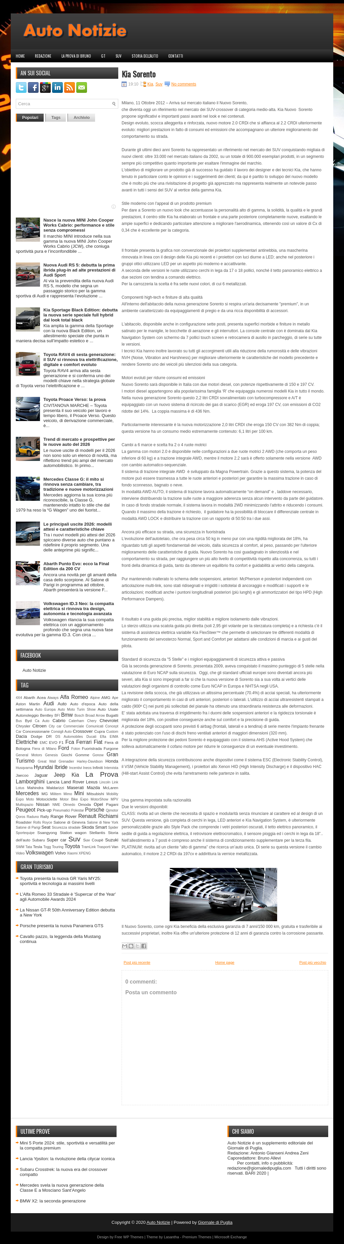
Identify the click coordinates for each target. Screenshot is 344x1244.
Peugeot (25, 810)
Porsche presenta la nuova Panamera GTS (61, 925)
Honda (111, 761)
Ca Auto (42, 721)
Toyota (72, 846)
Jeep (59, 775)
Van (115, 846)
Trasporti (104, 847)
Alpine (95, 698)
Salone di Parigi (28, 827)
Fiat (98, 742)
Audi (48, 703)
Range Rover (63, 816)
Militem (55, 794)
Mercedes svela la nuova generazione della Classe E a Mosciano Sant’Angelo (62, 1188)
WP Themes (133, 1237)
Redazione (43, 56)
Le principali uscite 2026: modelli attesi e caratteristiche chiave (77, 527)
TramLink (88, 847)
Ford (63, 748)
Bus (19, 721)
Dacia (21, 736)
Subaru (38, 840)
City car (55, 726)
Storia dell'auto (145, 56)
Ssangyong (47, 832)
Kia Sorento (139, 74)
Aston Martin (28, 704)
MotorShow (100, 799)
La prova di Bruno (76, 56)
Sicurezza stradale (66, 827)
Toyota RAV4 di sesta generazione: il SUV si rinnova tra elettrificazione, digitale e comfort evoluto (80, 359)
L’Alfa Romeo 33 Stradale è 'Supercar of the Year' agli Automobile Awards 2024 (68, 897)
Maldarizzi (55, 787)
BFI (57, 715)
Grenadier (66, 761)
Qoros (20, 817)
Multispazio (24, 805)
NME (56, 805)
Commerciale (73, 726)
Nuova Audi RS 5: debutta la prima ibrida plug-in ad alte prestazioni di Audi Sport (79, 270)
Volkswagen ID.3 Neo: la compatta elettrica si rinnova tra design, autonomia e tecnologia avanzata (78, 608)
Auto (62, 703)
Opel (98, 804)
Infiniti (98, 767)
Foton (75, 749)
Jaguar (41, 775)
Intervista (111, 768)
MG (45, 793)
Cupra (99, 731)
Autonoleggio (27, 715)
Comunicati (94, 726)
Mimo (67, 794)
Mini (79, 793)
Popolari (30, 117)
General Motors (29, 755)
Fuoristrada (92, 748)
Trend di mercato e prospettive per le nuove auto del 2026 (79, 442)
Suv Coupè (93, 840)
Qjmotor (112, 810)
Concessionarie (36, 731)
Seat (45, 827)
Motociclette (46, 799)
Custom (112, 731)
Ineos (87, 768)
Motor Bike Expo (74, 799)
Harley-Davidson (90, 761)
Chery (91, 721)
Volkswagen (39, 852)
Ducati (91, 736)
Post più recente (137, 962)
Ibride (61, 767)
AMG (106, 697)
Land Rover (72, 781)
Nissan (42, 804)
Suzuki (111, 839)
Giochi (66, 755)
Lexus (92, 781)
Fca (70, 742)
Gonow (97, 755)
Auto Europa (45, 709)
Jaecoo (22, 775)
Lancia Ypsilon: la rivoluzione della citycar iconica (67, 1158)
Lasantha (171, 1237)
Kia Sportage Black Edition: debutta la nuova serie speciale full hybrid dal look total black (80, 314)
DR (49, 736)
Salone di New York (102, 822)
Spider (113, 827)
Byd (28, 720)
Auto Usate (108, 709)
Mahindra (35, 787)
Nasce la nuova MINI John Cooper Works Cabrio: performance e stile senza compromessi (78, 225)
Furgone (110, 748)
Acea (41, 697)
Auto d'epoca (82, 704)
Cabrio (58, 720)
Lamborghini (30, 781)
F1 (61, 742)
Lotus (20, 788)
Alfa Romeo (74, 697)
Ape (115, 698)
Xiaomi (72, 853)
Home (20, 56)
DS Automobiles (69, 736)
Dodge (36, 736)
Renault (87, 816)
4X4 (19, 698)
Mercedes (27, 793)
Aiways (52, 698)
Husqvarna (24, 768)
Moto (30, 799)
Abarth (29, 697)
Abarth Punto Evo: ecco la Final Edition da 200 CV (76, 566)
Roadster (24, 822)
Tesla (37, 846)
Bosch (79, 715)
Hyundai (43, 767)
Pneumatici (61, 810)
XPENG (85, 853)
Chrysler (23, 726)
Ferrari (84, 742)
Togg (47, 847)
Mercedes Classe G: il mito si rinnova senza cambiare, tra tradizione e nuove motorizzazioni (78, 484)
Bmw (67, 715)
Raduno (33, 817)
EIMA (114, 736)
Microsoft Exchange (230, 1237)
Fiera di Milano (44, 749)
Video (20, 853)
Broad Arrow (95, 715)
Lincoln (105, 782)
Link (115, 782)
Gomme (82, 755)
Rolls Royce (42, 822)
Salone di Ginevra (69, 822)
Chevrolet (108, 720)
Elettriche (27, 742)
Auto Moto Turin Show (77, 709)
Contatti (175, 56)
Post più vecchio (312, 962)
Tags (55, 117)
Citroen (40, 725)
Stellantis (97, 832)
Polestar (77, 810)
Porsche (94, 810)
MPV (115, 799)
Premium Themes (197, 1237)
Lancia (53, 781)
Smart (101, 827)
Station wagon (73, 832)
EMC (43, 743)
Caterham (76, 721)
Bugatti (112, 715)
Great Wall (47, 761)
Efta (103, 736)
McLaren (110, 787)
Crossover (83, 731)
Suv (119, 56)
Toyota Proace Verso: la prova (74, 399)
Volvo (60, 852)
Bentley (46, 715)
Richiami (108, 816)
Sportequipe (25, 833)
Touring (57, 847)
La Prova (101, 774)
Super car (57, 839)
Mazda (93, 787)
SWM (20, 847)
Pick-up (44, 810)
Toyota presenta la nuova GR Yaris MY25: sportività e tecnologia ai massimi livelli (60, 881)
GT (103, 56)
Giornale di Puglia (215, 1222)
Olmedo (69, 805)
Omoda (84, 804)
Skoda (88, 827)
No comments (183, 84)
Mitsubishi (95, 793)
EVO (53, 742)
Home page (224, 962)
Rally (44, 816)
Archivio (82, 117)
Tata (29, 847)
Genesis (51, 755)
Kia (75, 775)
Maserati (75, 787)
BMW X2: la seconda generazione (53, 1200)
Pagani (112, 804)
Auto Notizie (34, 670)
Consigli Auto (61, 731)
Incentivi (75, 768)
